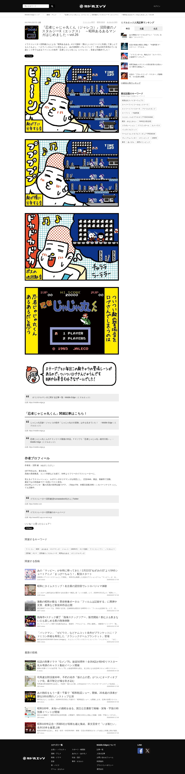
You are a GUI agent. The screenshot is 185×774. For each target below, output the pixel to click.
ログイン (157, 6)
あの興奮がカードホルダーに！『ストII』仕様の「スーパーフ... (145, 36)
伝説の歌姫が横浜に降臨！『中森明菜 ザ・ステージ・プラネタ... (145, 46)
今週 (141, 29)
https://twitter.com (35, 504)
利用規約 (100, 761)
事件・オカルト (78, 761)
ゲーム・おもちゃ (57, 769)
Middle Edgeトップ (32, 15)
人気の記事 (101, 754)
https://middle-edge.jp (37, 402)
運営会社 (100, 769)
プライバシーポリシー (105, 765)
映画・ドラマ (56, 757)
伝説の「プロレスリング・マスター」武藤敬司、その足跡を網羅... (145, 75)
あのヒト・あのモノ (79, 754)
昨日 (128, 29)
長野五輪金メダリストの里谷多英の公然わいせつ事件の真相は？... (145, 66)
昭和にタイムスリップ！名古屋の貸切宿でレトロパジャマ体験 (72, 586)
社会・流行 (76, 757)
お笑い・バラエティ (58, 750)
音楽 (52, 761)
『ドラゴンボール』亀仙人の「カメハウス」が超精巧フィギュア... (145, 56)
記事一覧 (100, 750)
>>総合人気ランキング (131, 83)
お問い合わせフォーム (105, 757)
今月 (155, 29)
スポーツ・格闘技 (78, 750)
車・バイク (55, 765)
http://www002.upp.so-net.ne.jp (40, 517)
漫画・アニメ (51, 15)
